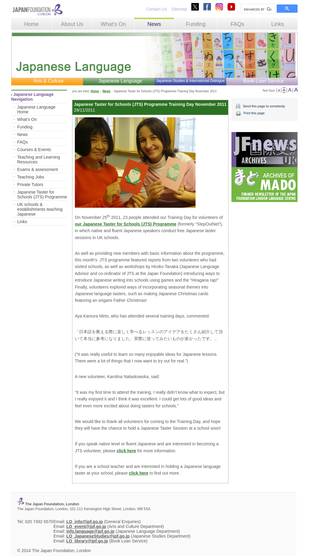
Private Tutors (30, 184)
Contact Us (156, 9)
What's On (113, 24)
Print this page (254, 113)
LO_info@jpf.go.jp (84, 521)
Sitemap (179, 9)
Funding (195, 24)
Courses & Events (34, 149)
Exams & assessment (37, 169)
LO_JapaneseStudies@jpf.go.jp (98, 536)
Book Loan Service (263, 81)
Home (31, 24)
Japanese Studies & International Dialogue (190, 81)
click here (126, 450)
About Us (72, 24)
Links (277, 24)
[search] (257, 9)
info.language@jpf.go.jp (90, 531)
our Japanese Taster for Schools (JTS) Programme (126, 224)
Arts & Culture (48, 81)
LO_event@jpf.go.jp (86, 526)
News (154, 24)
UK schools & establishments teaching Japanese (39, 209)
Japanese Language (120, 81)
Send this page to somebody (264, 106)
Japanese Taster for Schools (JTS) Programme (42, 194)
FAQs (237, 24)
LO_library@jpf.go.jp (87, 540)
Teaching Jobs (30, 177)
